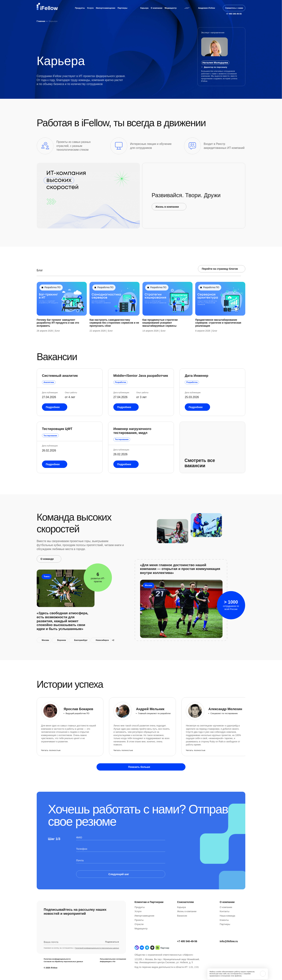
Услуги (90, 8)
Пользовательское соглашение (113, 973)
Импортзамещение (144, 930)
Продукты (80, 8)
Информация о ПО (107, 976)
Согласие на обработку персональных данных (63, 976)
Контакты (224, 925)
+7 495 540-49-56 (187, 955)
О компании (156, 8)
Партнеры (122, 8)
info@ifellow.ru (229, 955)
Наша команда (227, 930)
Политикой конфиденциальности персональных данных (97, 962)
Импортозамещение (105, 8)
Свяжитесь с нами (234, 8)
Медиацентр (170, 8)
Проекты (139, 934)
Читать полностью (51, 750)
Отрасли (139, 938)
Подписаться (112, 956)
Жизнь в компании (186, 925)
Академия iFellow (206, 8)
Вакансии (182, 930)
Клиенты (224, 934)
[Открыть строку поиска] (219, 8)
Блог (57, 345)
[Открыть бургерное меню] (186, 8)
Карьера (144, 8)
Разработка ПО (52, 301)
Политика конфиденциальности (57, 973)
